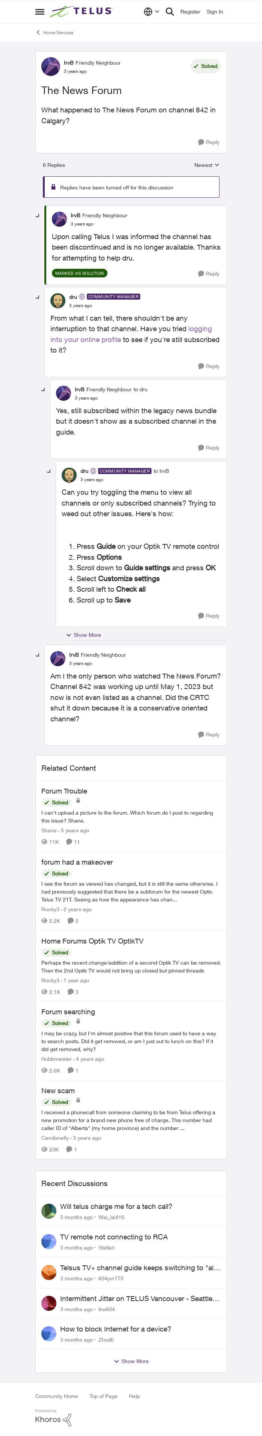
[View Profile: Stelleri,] (48, 1241)
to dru (140, 389)
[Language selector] (152, 11)
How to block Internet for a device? (115, 1329)
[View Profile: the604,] (48, 1303)
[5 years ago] (73, 830)
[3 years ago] (85, 1138)
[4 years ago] (88, 1059)
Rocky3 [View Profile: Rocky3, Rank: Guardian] (50, 909)
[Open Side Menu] (40, 11)
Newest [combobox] (207, 165)
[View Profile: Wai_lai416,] (48, 1211)
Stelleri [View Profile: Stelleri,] (106, 1247)
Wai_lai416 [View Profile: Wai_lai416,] (111, 1216)
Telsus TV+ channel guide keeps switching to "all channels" (137, 1267)
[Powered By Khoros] (131, 1418)
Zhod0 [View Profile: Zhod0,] (106, 1339)
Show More (83, 635)
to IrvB (161, 471)
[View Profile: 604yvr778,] (48, 1272)
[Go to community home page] (82, 12)
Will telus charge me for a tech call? (116, 1206)
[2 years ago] (76, 909)
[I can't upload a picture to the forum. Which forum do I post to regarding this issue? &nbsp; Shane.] (131, 816)
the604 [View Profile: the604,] (106, 1309)
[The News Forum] (82, 224)
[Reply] (209, 142)
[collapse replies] (37, 216)
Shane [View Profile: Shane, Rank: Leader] (49, 830)
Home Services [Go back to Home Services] (54, 32)
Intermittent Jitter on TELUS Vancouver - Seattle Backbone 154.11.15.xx (136, 1298)
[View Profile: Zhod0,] (48, 1333)
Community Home (56, 1396)
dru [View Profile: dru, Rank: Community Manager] (73, 297)
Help (134, 1396)
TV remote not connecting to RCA (114, 1237)
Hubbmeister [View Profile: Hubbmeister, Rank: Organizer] (56, 1059)
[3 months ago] (76, 1217)
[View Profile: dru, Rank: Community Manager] (57, 300)
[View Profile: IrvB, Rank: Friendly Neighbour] (50, 66)
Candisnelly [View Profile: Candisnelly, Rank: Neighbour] (55, 1138)
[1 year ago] (75, 980)
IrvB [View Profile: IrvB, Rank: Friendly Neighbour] (69, 62)
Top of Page (103, 1396)
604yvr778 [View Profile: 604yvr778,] (111, 1278)
